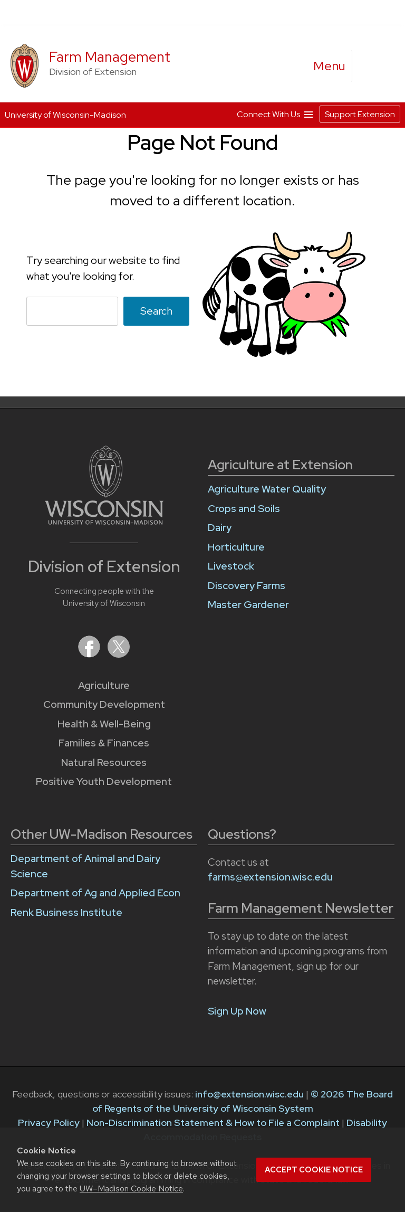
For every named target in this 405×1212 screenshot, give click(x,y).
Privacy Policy (49, 1122)
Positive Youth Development (104, 781)
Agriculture (104, 685)
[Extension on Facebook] (90, 654)
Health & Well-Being (104, 724)
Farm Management (109, 57)
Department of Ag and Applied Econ (95, 892)
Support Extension (360, 114)
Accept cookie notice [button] (314, 1169)
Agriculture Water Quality (267, 489)
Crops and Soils (244, 508)
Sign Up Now (237, 1011)
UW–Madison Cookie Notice (131, 1188)
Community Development (104, 704)
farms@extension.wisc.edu (270, 877)
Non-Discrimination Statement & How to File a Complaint (213, 1122)
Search (156, 311)
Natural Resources (104, 762)
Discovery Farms (246, 585)
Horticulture (236, 547)
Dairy (220, 527)
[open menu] (329, 66)
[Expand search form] (371, 66)
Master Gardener (248, 604)
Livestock (231, 566)
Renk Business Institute (66, 912)
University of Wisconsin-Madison (65, 114)
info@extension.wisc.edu (249, 1094)
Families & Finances (104, 743)
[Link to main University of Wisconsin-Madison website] (104, 521)
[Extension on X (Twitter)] (119, 654)
